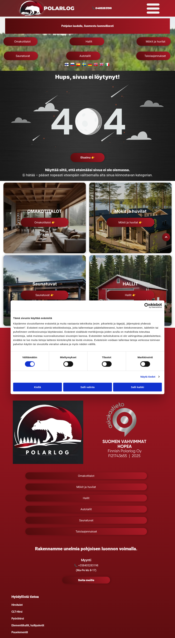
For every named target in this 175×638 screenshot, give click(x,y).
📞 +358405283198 (86, 565)
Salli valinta (87, 387)
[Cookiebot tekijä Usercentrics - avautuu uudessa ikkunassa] (147, 305)
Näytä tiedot (147, 376)
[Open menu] (153, 8)
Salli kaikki (137, 387)
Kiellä (37, 387)
